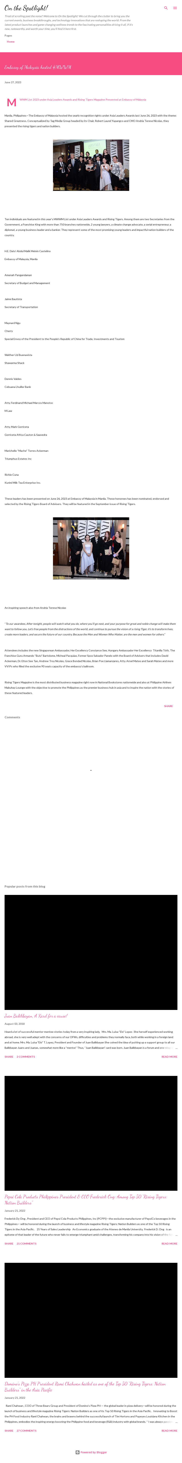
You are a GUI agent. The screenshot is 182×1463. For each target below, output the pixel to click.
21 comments (26, 1243)
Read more (169, 1056)
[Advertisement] (91, 845)
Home (10, 41)
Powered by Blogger (91, 1452)
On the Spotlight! (26, 8)
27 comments (26, 1430)
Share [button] (168, 706)
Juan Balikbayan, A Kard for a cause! (36, 1016)
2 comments (26, 1056)
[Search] (166, 7)
